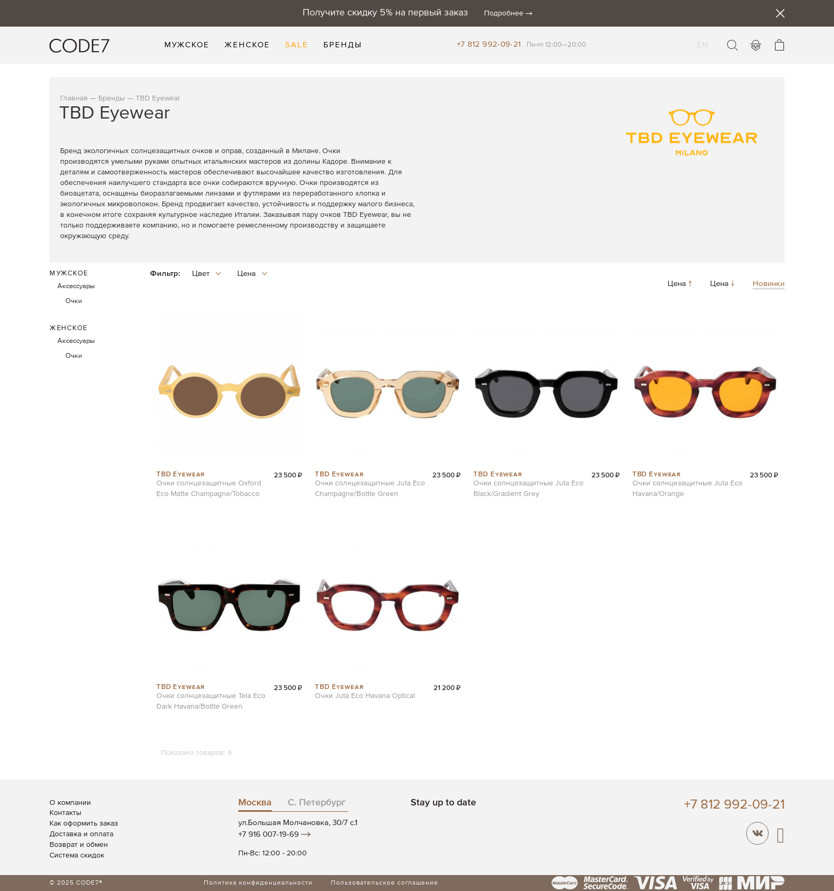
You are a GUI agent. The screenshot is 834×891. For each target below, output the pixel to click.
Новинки (769, 284)
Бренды (111, 98)
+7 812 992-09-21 (489, 44)
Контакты (65, 813)
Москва (255, 803)
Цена (681, 284)
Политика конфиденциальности (258, 883)
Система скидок (76, 855)
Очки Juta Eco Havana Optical (365, 696)
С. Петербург (317, 803)
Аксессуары (76, 286)
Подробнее (503, 13)
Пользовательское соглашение (384, 883)
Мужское (68, 273)
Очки (73, 301)
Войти (756, 45)
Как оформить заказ (83, 823)
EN (702, 38)
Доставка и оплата (81, 834)
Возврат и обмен (78, 844)
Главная (74, 98)
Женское (68, 328)
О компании (70, 802)
